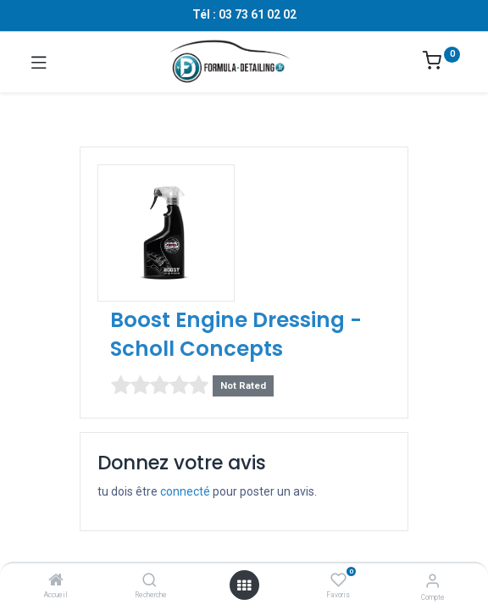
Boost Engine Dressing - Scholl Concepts (236, 334)
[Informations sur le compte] (432, 581)
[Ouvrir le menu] (244, 585)
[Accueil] (56, 581)
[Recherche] (149, 581)
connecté (185, 491)
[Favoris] (338, 580)
